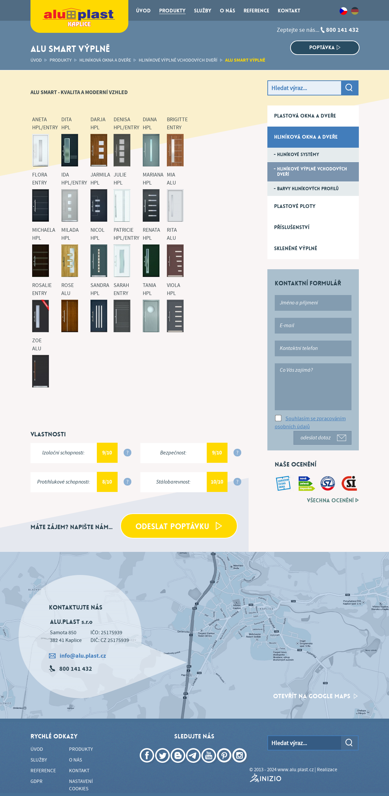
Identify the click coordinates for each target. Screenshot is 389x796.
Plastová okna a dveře (305, 116)
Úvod (36, 60)
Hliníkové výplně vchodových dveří (178, 60)
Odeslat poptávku (178, 526)
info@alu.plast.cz (77, 656)
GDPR (36, 781)
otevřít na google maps (315, 696)
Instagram (240, 765)
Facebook (148, 765)
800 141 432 (342, 30)
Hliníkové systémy (298, 154)
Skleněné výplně (295, 248)
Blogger (179, 765)
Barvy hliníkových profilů (308, 189)
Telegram (194, 765)
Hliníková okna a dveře (105, 60)
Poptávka (324, 47)
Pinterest (225, 765)
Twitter (163, 765)
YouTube (209, 765)
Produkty (61, 60)
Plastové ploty (295, 206)
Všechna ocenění (333, 500)
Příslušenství (292, 227)
